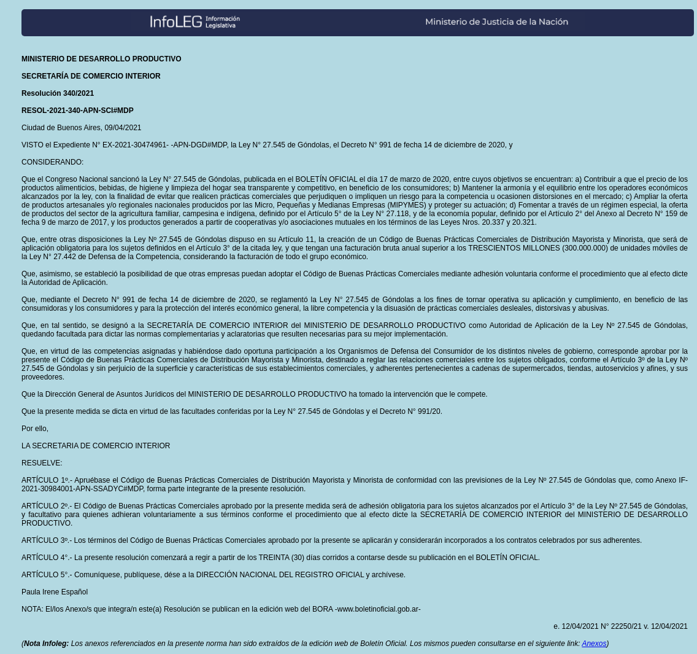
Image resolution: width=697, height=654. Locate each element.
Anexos (594, 643)
